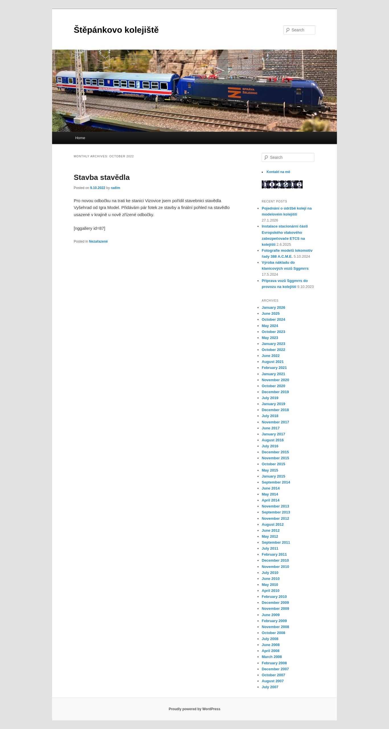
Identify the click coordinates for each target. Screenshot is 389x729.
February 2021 (274, 367)
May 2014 (270, 494)
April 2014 (270, 500)
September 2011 (276, 542)
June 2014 (271, 488)
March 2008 (272, 657)
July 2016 (270, 446)
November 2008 (275, 627)
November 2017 (275, 422)
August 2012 (273, 524)
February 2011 (274, 554)
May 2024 (270, 326)
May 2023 (270, 338)
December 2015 (275, 452)
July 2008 (270, 639)
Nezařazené (98, 241)
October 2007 (273, 675)
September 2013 (276, 512)
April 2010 (270, 590)
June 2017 (271, 428)
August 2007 (273, 681)
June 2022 (271, 356)
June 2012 (271, 530)
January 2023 (273, 344)
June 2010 (271, 578)
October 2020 (273, 386)
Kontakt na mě (278, 172)
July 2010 (270, 572)
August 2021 (273, 362)
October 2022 (273, 350)
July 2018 (270, 416)
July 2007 (270, 687)
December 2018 (275, 410)
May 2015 (270, 470)
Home (80, 138)
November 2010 (275, 566)
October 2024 (273, 319)
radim (115, 188)
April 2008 (270, 651)
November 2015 (275, 458)
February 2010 (274, 596)
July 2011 (270, 548)
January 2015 (273, 476)
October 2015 (273, 464)
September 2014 (276, 482)
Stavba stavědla (102, 177)
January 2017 (273, 434)
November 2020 (275, 380)
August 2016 (273, 440)
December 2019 (275, 392)
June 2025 (271, 313)
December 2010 (275, 560)
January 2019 (273, 404)
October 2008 (273, 633)
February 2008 (274, 663)
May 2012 (270, 536)
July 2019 (270, 398)
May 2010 (270, 584)
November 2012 (275, 518)
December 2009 (275, 602)
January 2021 (273, 374)
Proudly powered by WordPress (194, 709)
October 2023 (273, 332)
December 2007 (275, 669)
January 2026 (273, 307)
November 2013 (275, 506)
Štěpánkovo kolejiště (116, 29)
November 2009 (275, 608)
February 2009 (274, 621)
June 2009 (271, 615)
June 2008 (271, 645)
